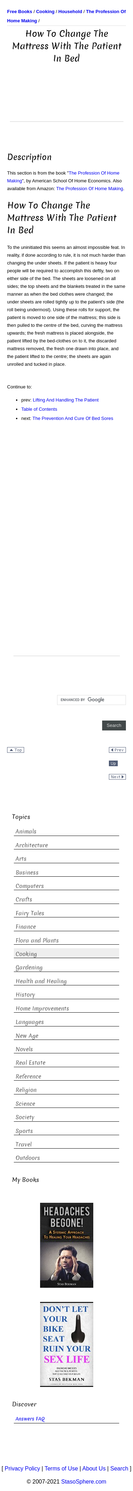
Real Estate (30, 1062)
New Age (27, 1036)
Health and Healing (41, 981)
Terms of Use (61, 1469)
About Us (94, 1469)
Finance (26, 927)
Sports (24, 1131)
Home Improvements (42, 1008)
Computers (30, 886)
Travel (24, 1144)
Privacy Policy (22, 1469)
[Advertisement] (66, 103)
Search (119, 1469)
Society (25, 1117)
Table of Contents (39, 409)
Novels (24, 1049)
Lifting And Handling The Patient (66, 400)
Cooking (26, 954)
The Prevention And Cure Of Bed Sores (73, 418)
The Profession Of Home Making (89, 188)
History (25, 994)
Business (27, 872)
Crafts (24, 899)
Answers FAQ (30, 1419)
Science (25, 1104)
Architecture (32, 845)
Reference (28, 1076)
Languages (30, 1022)
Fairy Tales (30, 913)
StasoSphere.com (83, 1482)
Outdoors (28, 1158)
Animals (26, 831)
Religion (26, 1090)
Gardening (29, 967)
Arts (21, 859)
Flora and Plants (37, 940)
